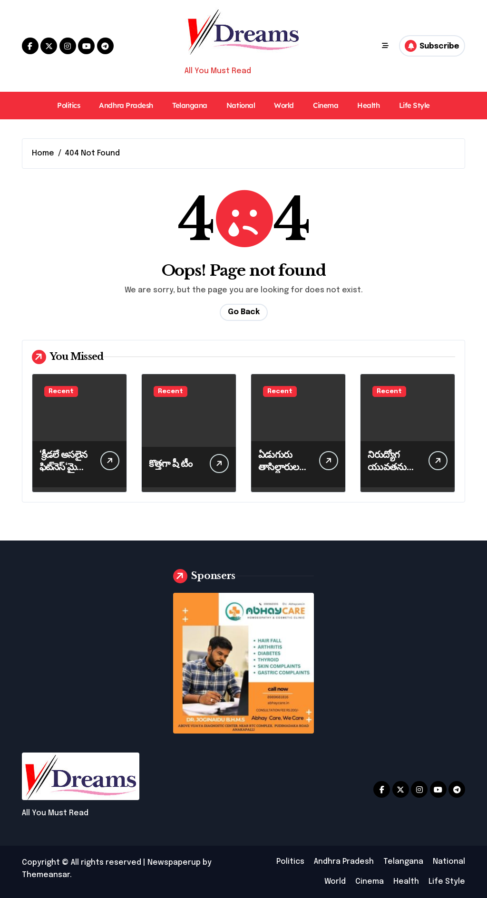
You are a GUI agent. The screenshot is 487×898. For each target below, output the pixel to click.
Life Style (414, 105)
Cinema (325, 105)
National (240, 105)
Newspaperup (174, 863)
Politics (68, 105)
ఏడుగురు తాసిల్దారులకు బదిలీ (282, 467)
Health (368, 105)
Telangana (189, 105)
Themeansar (46, 875)
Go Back (244, 312)
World (284, 105)
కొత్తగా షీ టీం (170, 463)
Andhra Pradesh (126, 105)
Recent (61, 391)
